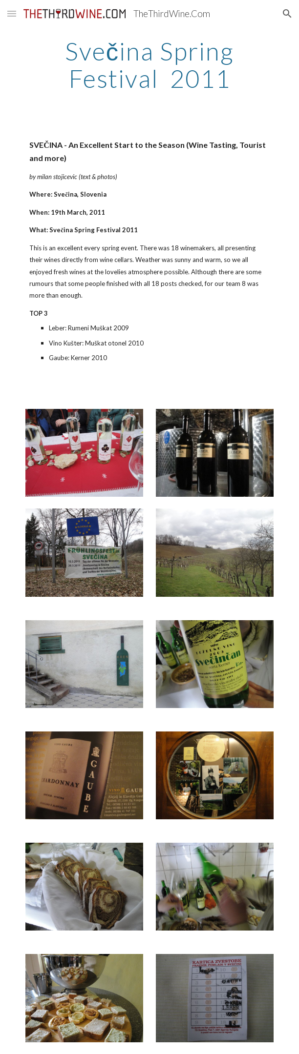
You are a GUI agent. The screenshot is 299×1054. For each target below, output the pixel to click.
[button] (11, 13)
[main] (149, 65)
